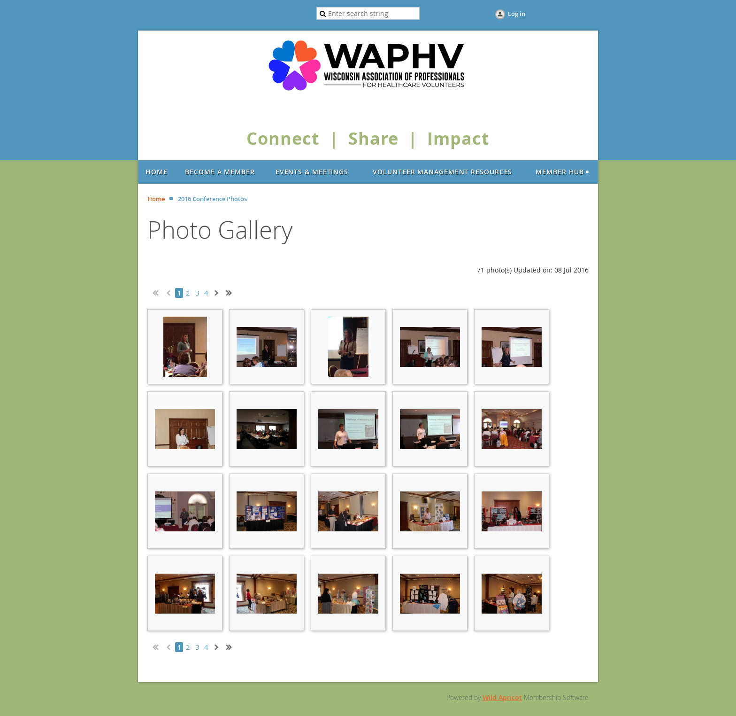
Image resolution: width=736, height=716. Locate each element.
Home (156, 199)
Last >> (232, 292)
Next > (218, 292)
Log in (516, 13)
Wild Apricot (502, 697)
